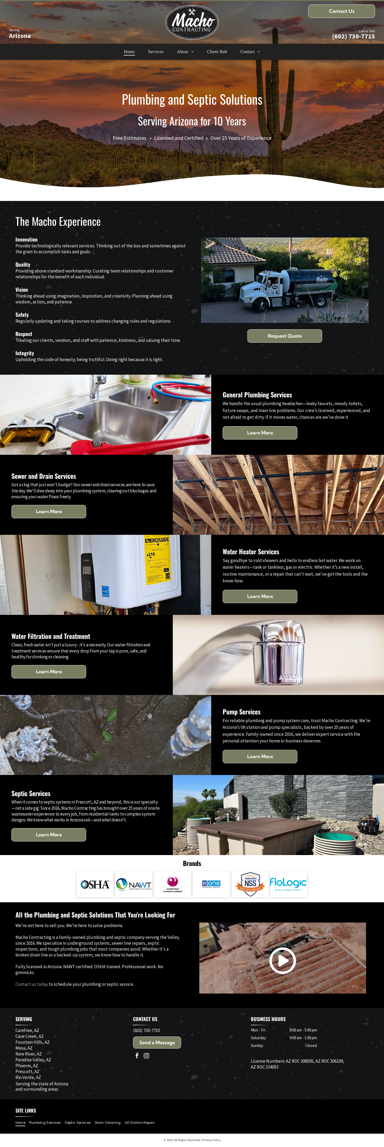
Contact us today (31, 984)
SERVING (23, 1018)
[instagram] (146, 1056)
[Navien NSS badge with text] (250, 884)
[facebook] (137, 1056)
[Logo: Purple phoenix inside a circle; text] (172, 884)
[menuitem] (129, 52)
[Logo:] (211, 884)
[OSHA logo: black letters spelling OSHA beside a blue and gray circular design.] (95, 884)
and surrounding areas (36, 1089)
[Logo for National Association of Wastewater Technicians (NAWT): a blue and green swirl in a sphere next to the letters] (134, 884)
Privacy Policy (211, 1140)
